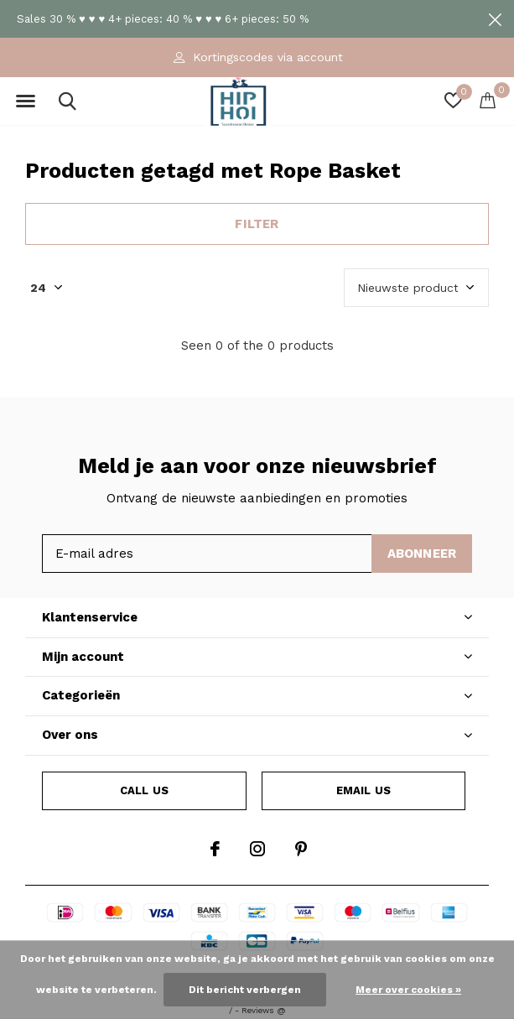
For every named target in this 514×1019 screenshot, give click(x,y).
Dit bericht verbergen (245, 990)
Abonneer (422, 553)
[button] (25, 101)
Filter (256, 223)
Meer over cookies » (408, 990)
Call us (144, 790)
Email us (363, 790)
